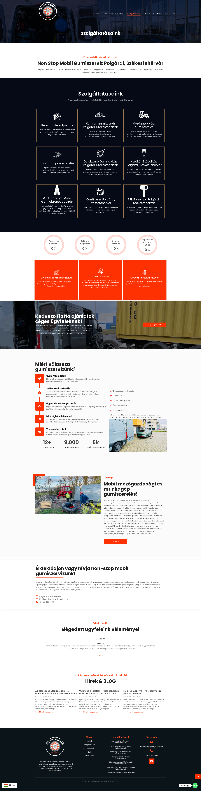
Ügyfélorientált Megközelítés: (61, 403)
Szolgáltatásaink (134, 14)
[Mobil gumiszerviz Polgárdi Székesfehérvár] (48, 12)
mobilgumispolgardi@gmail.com (151, 747)
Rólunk (89, 741)
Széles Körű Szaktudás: (58, 388)
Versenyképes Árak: (56, 429)
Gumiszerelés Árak (153, 14)
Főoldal (96, 14)
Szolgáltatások (89, 745)
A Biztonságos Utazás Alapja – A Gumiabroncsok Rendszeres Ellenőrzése (56, 692)
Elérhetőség (177, 14)
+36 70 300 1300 (151, 756)
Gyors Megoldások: (56, 375)
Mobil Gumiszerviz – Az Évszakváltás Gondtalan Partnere (142, 692)
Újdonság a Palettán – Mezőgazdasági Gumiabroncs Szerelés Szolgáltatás (99, 692)
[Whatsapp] (195, 785)
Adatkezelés (89, 756)
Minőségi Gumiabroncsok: (59, 416)
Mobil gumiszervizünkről (113, 14)
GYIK (166, 14)
